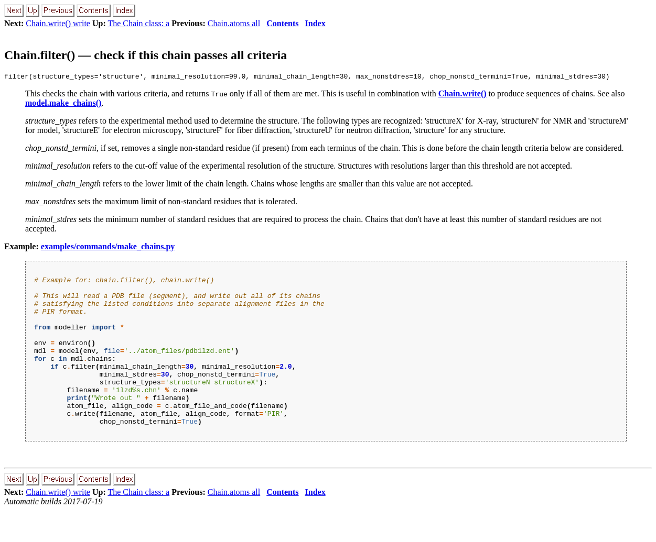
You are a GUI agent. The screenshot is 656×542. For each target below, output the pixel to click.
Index (315, 23)
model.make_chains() (63, 104)
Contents (282, 23)
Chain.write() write (58, 23)
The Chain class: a (138, 23)
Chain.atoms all (234, 23)
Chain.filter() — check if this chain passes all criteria (145, 55)
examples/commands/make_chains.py (108, 248)
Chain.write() (462, 95)
